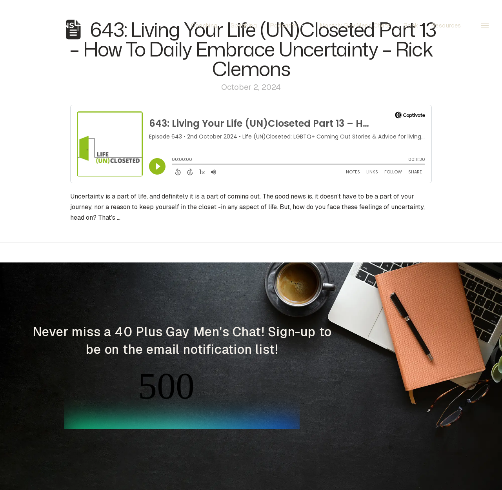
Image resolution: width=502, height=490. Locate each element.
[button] (484, 25)
